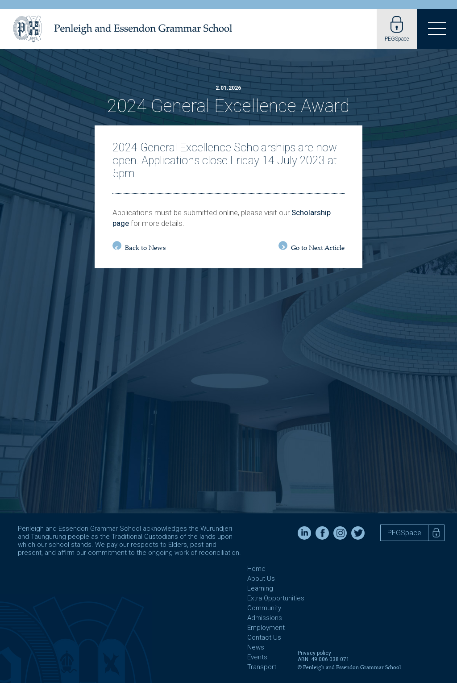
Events (257, 657)
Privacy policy (314, 653)
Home (256, 569)
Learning (260, 588)
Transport (261, 667)
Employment (266, 628)
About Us (261, 579)
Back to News (139, 247)
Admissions (264, 618)
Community (264, 608)
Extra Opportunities (275, 598)
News (255, 647)
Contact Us (264, 637)
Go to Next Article (311, 247)
